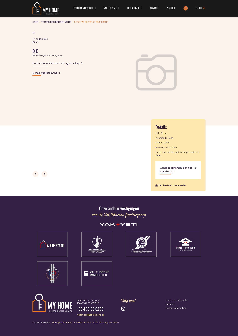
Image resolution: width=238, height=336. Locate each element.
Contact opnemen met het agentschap (56, 63)
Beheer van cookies (176, 308)
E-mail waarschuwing (44, 73)
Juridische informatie (177, 300)
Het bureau (133, 8)
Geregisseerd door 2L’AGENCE (68, 322)
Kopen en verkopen (83, 8)
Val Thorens (110, 8)
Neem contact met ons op (90, 314)
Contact (154, 8)
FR (197, 8)
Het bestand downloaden (170, 185)
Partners (170, 304)
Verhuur (171, 8)
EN (200, 8)
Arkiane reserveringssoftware (103, 322)
